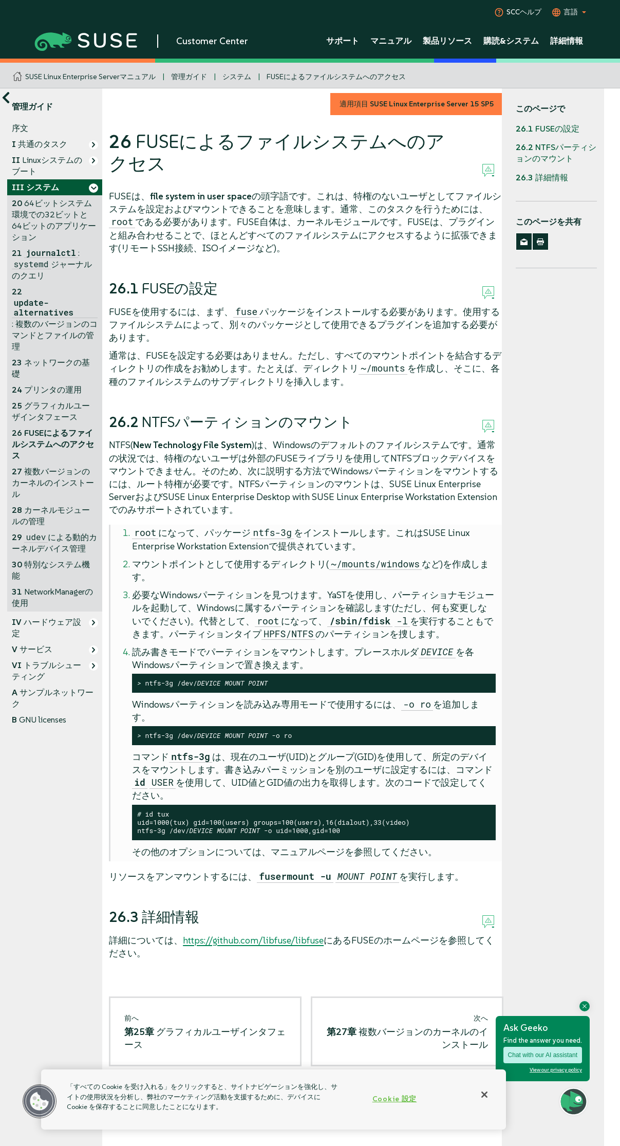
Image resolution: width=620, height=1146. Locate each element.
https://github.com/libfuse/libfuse (253, 940)
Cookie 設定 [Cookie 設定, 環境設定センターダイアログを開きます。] (394, 1098)
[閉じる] (484, 1094)
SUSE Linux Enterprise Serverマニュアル (90, 76)
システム (236, 76)
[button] (39, 1101)
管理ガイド (189, 76)
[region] (273, 1099)
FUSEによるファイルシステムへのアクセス (336, 76)
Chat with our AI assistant (542, 1055)
